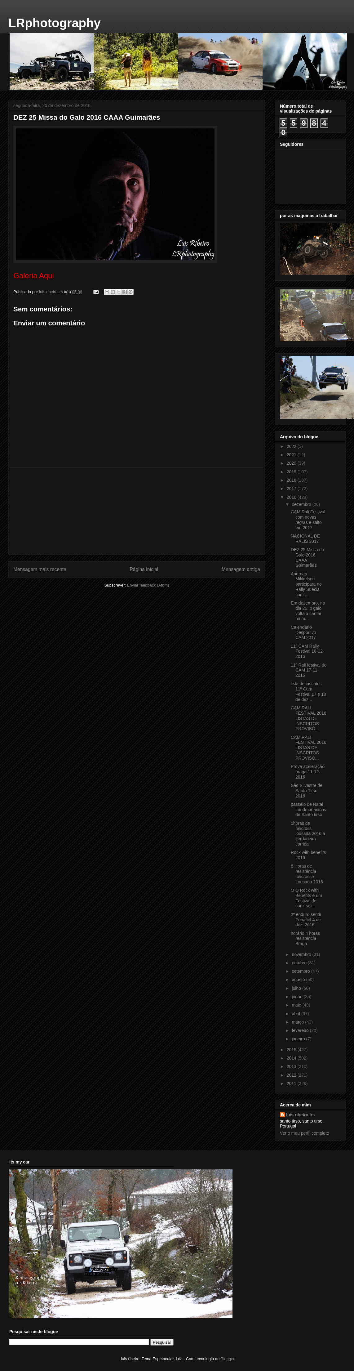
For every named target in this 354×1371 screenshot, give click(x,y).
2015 (292, 1049)
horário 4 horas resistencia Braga (305, 938)
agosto (299, 979)
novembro (302, 954)
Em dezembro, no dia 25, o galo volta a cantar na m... (308, 611)
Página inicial (144, 569)
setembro (301, 971)
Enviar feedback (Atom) (148, 585)
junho (297, 996)
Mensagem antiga (241, 569)
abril (296, 1013)
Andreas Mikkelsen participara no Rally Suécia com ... (306, 584)
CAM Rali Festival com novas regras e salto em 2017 (308, 519)
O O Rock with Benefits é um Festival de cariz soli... (306, 898)
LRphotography (54, 23)
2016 (292, 497)
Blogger (227, 1358)
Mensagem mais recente (39, 569)
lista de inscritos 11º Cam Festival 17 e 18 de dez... (308, 691)
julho (297, 988)
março (298, 1022)
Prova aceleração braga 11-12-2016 (308, 771)
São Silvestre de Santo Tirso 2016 (306, 790)
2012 (292, 1075)
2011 (292, 1083)
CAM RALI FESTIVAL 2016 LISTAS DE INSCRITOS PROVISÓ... (308, 718)
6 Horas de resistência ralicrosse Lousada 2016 (307, 874)
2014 (292, 1058)
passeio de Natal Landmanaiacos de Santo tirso (308, 809)
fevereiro (301, 1030)
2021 (292, 454)
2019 (292, 471)
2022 (292, 446)
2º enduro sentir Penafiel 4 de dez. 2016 (306, 919)
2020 (292, 463)
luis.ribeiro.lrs (300, 1114)
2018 (292, 480)
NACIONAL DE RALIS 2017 (305, 539)
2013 (292, 1066)
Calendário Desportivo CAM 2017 (303, 632)
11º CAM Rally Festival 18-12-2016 (307, 651)
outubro (300, 962)
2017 (292, 488)
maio (297, 1005)
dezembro (302, 504)
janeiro (299, 1038)
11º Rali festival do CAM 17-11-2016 (309, 670)
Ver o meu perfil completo (304, 1133)
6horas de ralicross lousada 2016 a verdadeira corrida (308, 833)
